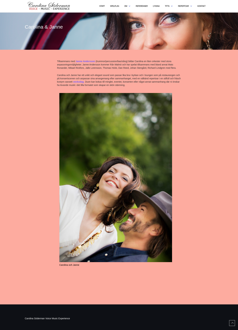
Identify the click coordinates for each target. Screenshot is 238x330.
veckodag (78, 81)
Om (125, 6)
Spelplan (114, 6)
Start (102, 6)
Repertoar (183, 6)
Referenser (142, 6)
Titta (167, 6)
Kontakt (201, 6)
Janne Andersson (85, 61)
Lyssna (156, 6)
